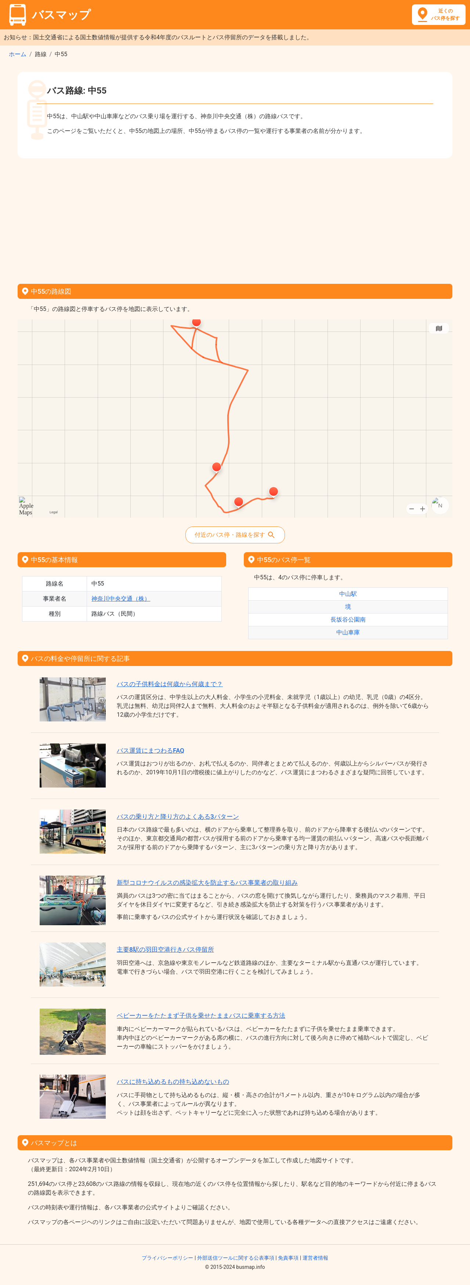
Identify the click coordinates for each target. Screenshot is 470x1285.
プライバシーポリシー (167, 1258)
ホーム (17, 54)
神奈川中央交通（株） (120, 598)
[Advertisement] (235, 218)
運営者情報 (315, 1258)
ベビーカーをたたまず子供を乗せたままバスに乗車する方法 (201, 1015)
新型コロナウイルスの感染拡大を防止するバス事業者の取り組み (207, 882)
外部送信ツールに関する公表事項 (235, 1258)
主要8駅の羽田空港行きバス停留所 (165, 949)
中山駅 (348, 593)
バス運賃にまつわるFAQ (150, 750)
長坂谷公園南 (348, 619)
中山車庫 (348, 632)
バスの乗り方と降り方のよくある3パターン (178, 816)
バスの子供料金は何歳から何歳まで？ (170, 684)
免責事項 (288, 1258)
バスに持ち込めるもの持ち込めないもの (173, 1081)
